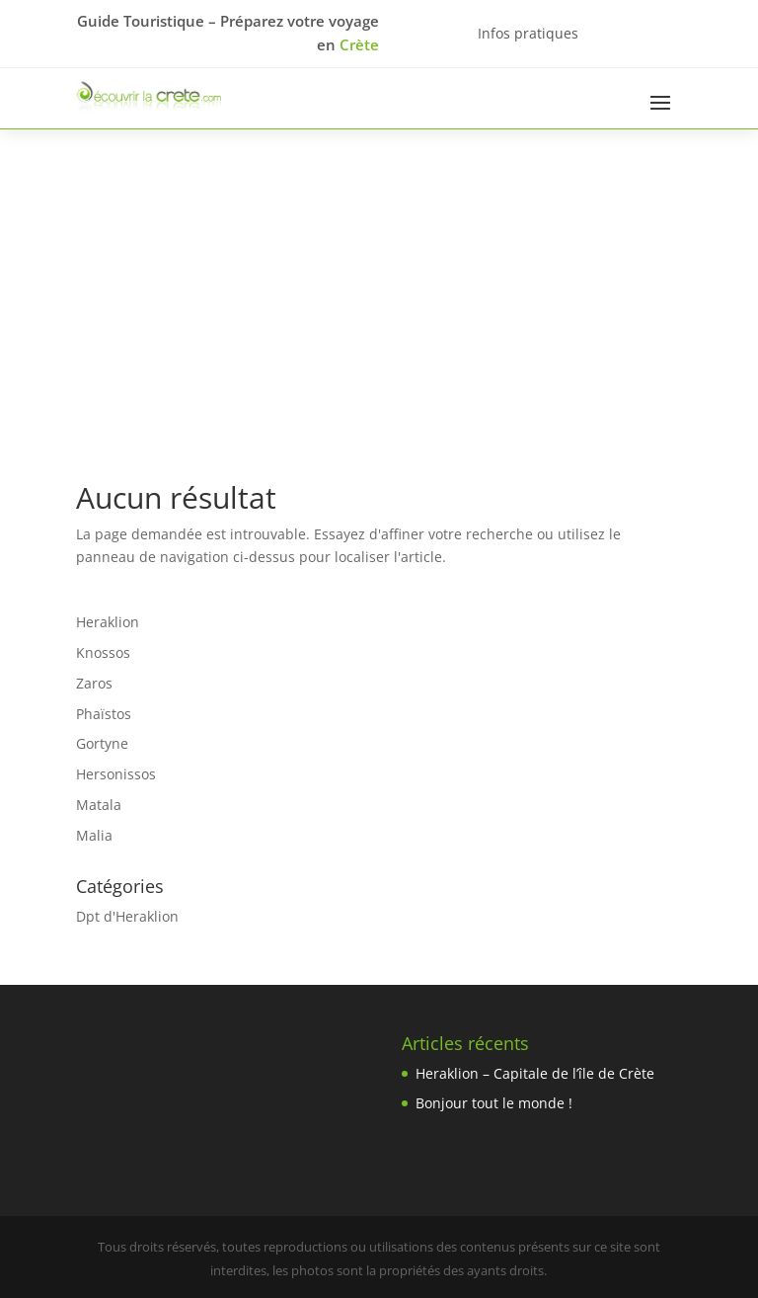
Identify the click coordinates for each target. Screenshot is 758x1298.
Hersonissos (116, 774)
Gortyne (102, 743)
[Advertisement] (379, 277)
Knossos (103, 652)
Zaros (94, 683)
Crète (359, 44)
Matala (98, 804)
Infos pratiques (528, 33)
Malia (94, 835)
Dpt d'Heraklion (127, 916)
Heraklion (107, 621)
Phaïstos (103, 713)
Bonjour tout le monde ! (494, 1103)
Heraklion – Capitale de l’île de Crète (535, 1073)
